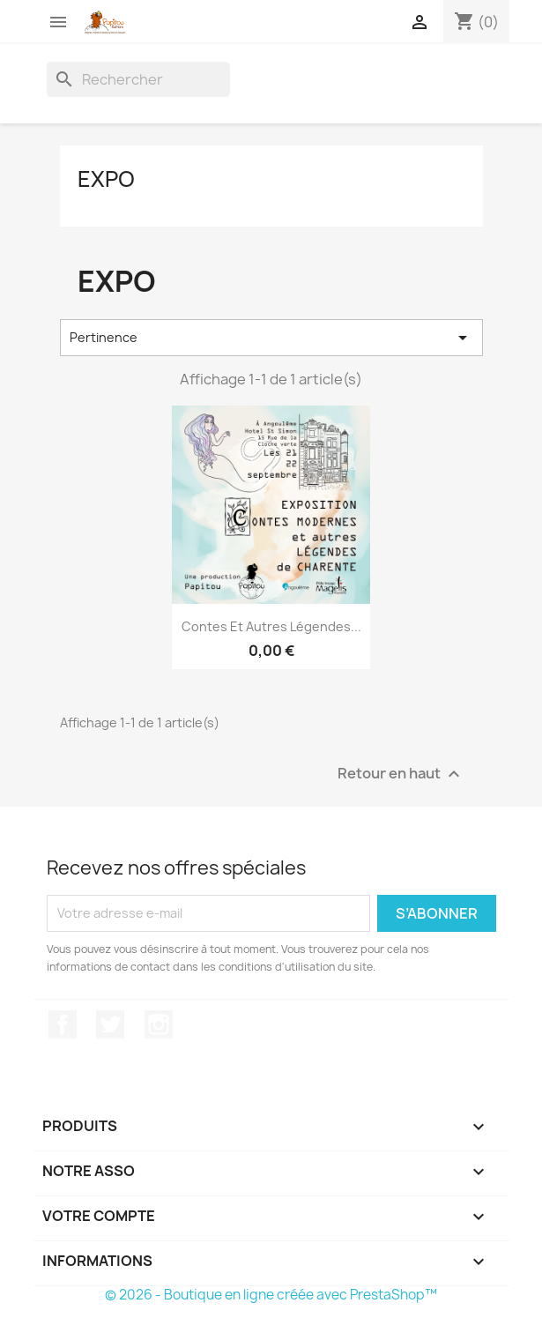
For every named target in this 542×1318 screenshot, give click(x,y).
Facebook (62, 1024)
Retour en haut (401, 774)
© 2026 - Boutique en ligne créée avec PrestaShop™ (271, 1294)
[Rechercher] (138, 79)
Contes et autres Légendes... (271, 626)
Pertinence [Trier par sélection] (271, 337)
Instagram (159, 1024)
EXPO (106, 179)
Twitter (110, 1024)
